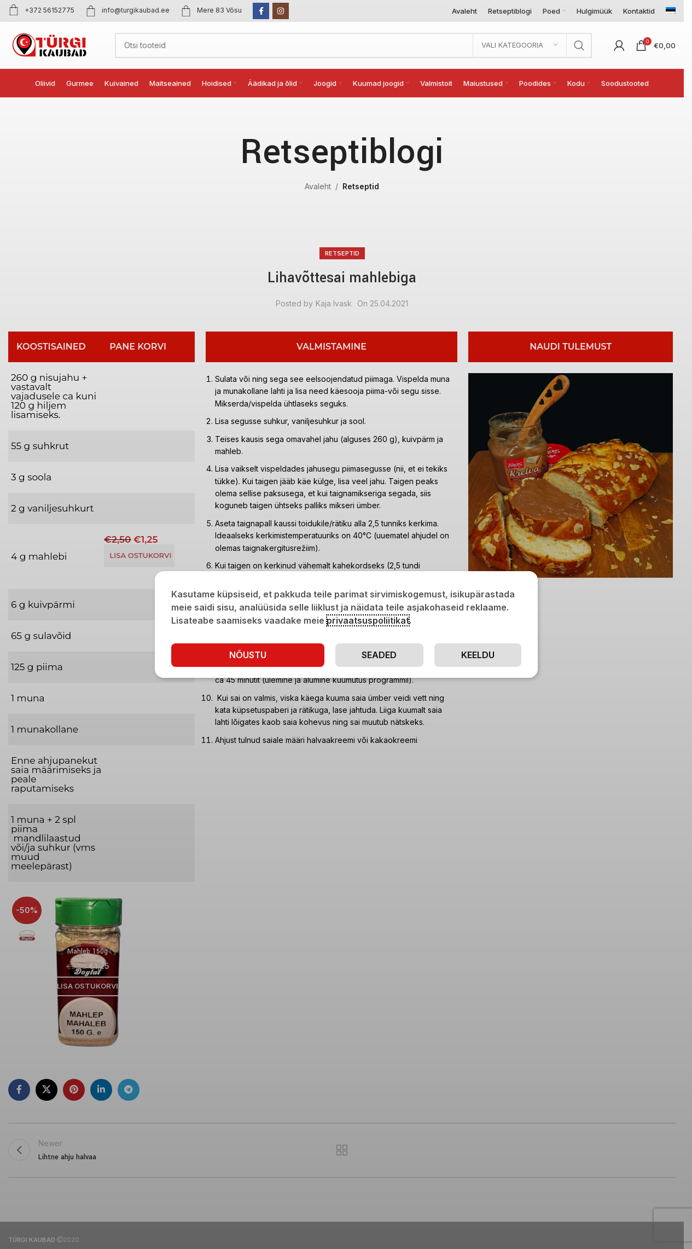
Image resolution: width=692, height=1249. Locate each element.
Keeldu (478, 654)
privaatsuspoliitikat (368, 620)
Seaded (379, 654)
